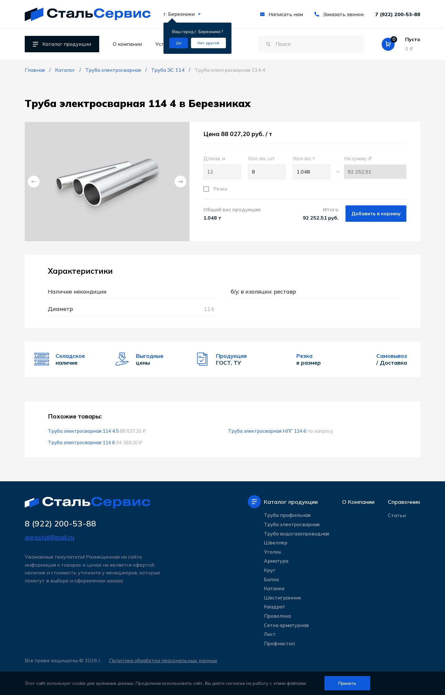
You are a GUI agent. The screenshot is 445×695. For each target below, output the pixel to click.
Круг (270, 570)
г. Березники (182, 14)
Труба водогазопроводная (296, 533)
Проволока (277, 616)
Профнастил (279, 643)
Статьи (397, 515)
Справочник (404, 501)
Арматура (276, 561)
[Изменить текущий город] (208, 43)
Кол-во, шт (266, 167)
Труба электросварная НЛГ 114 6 (267, 431)
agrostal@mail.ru (49, 537)
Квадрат (274, 606)
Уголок (272, 552)
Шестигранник (282, 597)
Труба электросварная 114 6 (81, 442)
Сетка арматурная (286, 625)
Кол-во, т (311, 167)
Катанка (274, 588)
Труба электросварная (292, 524)
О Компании (358, 501)
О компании (127, 44)
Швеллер (275, 542)
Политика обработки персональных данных (163, 660)
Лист (270, 634)
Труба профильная (287, 515)
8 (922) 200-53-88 (60, 523)
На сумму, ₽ (375, 167)
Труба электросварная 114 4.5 (83, 431)
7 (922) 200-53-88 (397, 14)
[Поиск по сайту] (311, 44)
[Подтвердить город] (178, 43)
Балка (271, 579)
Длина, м (221, 167)
